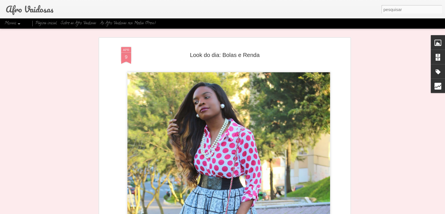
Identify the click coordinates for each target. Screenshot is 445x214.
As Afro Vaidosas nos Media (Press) (128, 23)
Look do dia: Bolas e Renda (225, 55)
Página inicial (46, 23)
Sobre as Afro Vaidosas (78, 23)
